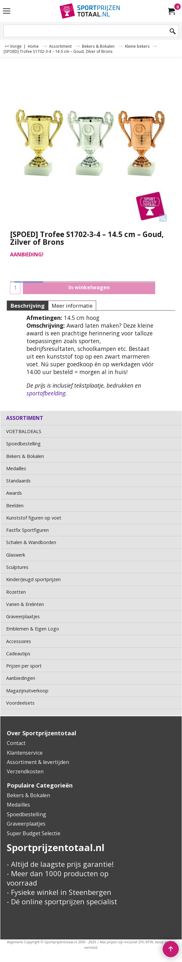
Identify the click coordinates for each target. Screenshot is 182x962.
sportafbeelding (46, 393)
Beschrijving (27, 305)
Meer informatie (72, 305)
